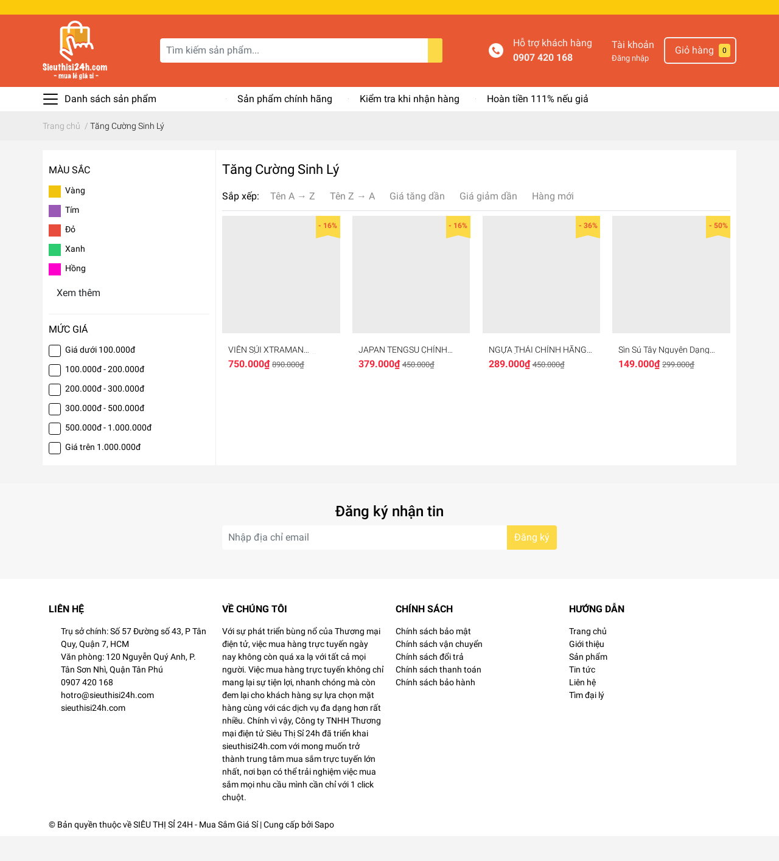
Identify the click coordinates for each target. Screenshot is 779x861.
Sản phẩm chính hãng (284, 124)
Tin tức (582, 694)
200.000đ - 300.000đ (104, 413)
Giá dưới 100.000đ (100, 374)
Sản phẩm (588, 681)
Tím (72, 235)
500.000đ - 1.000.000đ (108, 452)
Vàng (75, 215)
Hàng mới (553, 221)
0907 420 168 (543, 82)
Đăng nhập (630, 83)
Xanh (75, 273)
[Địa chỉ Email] (389, 562)
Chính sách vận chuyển (439, 669)
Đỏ (70, 254)
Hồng (75, 293)
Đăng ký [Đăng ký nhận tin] (532, 562)
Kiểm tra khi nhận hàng (409, 124)
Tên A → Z (292, 221)
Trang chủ (588, 656)
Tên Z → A (352, 221)
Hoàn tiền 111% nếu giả (538, 124)
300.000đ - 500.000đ (104, 433)
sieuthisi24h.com (93, 733)
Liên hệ (582, 707)
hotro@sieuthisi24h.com (107, 720)
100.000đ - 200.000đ (104, 394)
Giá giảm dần (488, 221)
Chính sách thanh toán (438, 694)
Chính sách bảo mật (433, 656)
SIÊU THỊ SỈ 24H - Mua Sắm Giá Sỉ (195, 849)
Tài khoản (633, 69)
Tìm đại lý (586, 720)
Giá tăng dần (417, 221)
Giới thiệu (586, 669)
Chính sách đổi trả (430, 681)
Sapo (324, 849)
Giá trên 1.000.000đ (103, 472)
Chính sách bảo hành (435, 707)
